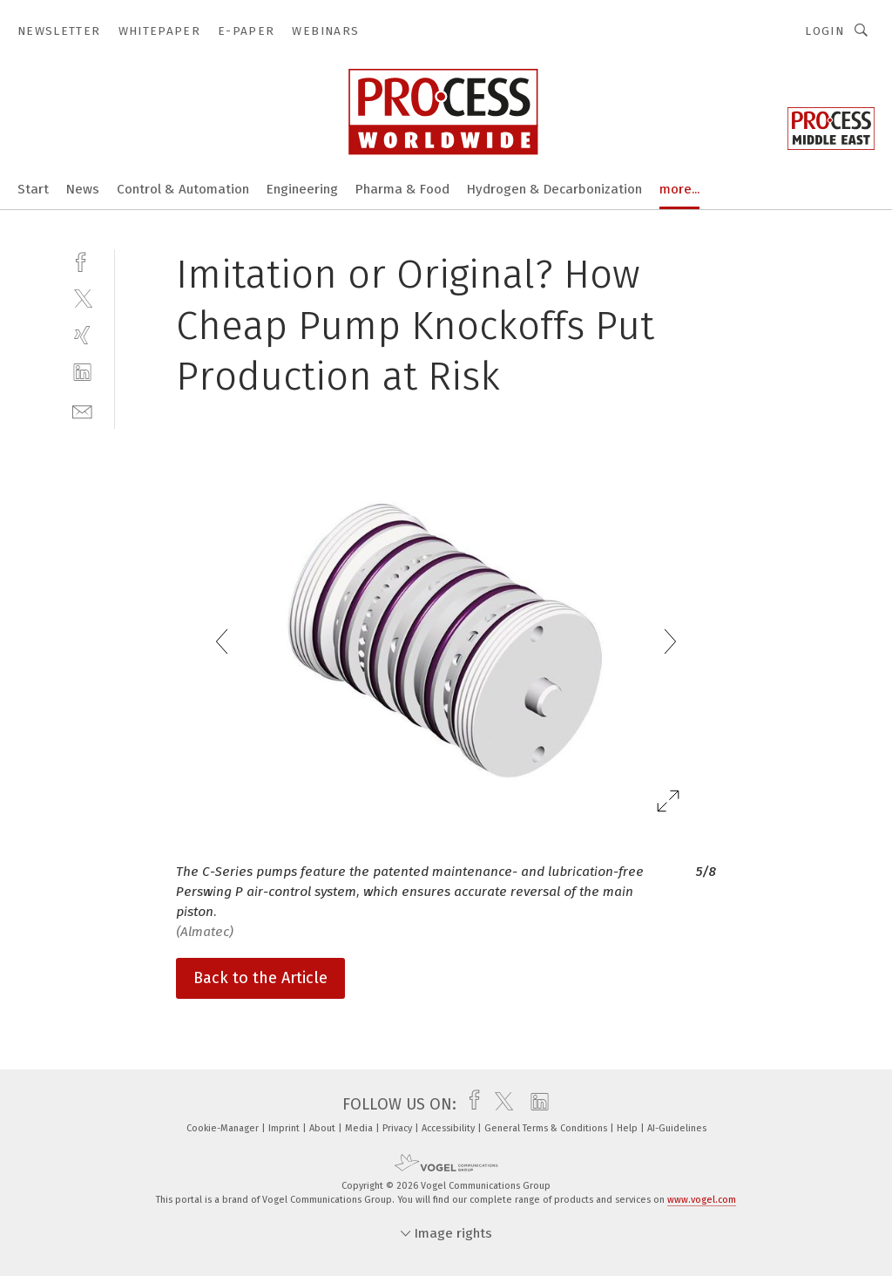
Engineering (302, 189)
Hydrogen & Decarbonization (554, 189)
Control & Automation (183, 189)
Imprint (285, 1128)
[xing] (82, 335)
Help (628, 1128)
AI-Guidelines (676, 1128)
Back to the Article (260, 978)
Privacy (398, 1128)
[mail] (82, 410)
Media (360, 1128)
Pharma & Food (402, 189)
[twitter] (82, 298)
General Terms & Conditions (547, 1128)
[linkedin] (82, 372)
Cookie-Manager (223, 1128)
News (82, 189)
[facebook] (82, 260)
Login (824, 31)
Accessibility (449, 1128)
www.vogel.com (701, 1199)
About (323, 1128)
